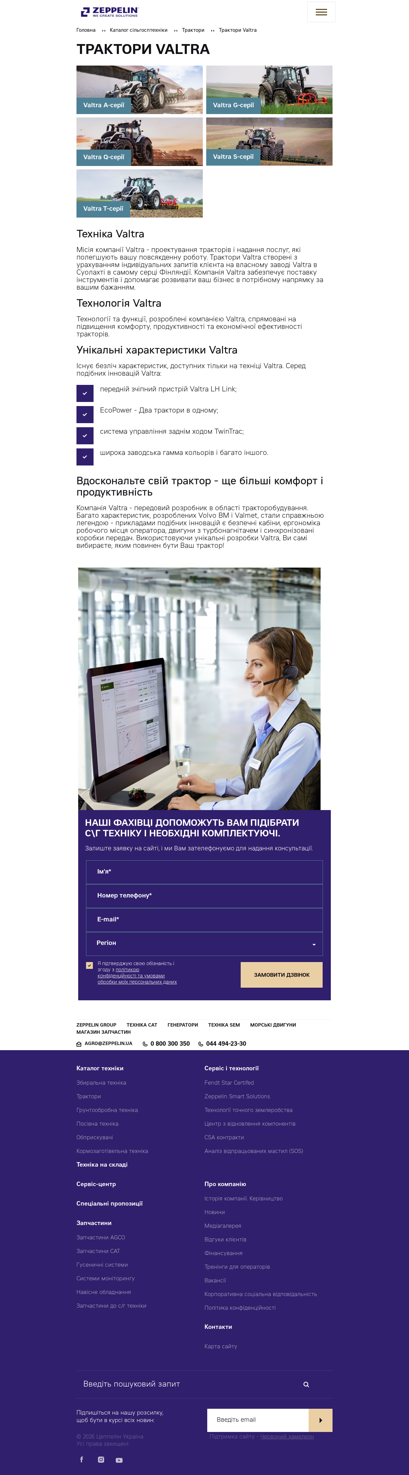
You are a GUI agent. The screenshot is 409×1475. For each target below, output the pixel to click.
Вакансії (215, 1281)
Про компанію (225, 1185)
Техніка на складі (102, 1165)
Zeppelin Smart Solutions (237, 1097)
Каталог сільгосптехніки (139, 30)
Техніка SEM (224, 1026)
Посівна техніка (97, 1124)
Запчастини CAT (98, 1251)
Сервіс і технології (231, 1069)
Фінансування (223, 1253)
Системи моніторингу (105, 1279)
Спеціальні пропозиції (109, 1204)
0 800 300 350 (170, 1044)
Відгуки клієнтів (225, 1240)
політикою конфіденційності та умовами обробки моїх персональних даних (137, 976)
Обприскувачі (94, 1138)
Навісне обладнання (103, 1292)
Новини (214, 1212)
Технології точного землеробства (248, 1110)
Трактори (193, 30)
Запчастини (94, 1224)
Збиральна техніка (101, 1083)
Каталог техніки (100, 1069)
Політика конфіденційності (240, 1308)
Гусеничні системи (102, 1265)
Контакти (218, 1328)
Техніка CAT (142, 1026)
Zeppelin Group (96, 1026)
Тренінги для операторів (237, 1267)
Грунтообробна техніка (107, 1110)
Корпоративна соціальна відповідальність (260, 1294)
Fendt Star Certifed (229, 1083)
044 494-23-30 (226, 1044)
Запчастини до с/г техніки (111, 1306)
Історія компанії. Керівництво (243, 1199)
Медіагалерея (222, 1226)
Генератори (183, 1026)
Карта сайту (220, 1347)
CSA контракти (224, 1138)
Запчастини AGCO (100, 1238)
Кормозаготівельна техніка (112, 1151)
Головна (86, 30)
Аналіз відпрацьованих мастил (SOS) (253, 1151)
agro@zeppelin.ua (108, 1044)
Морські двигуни (273, 1026)
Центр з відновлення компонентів (250, 1124)
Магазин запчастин (103, 1033)
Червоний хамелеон (287, 1437)
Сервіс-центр (96, 1185)
